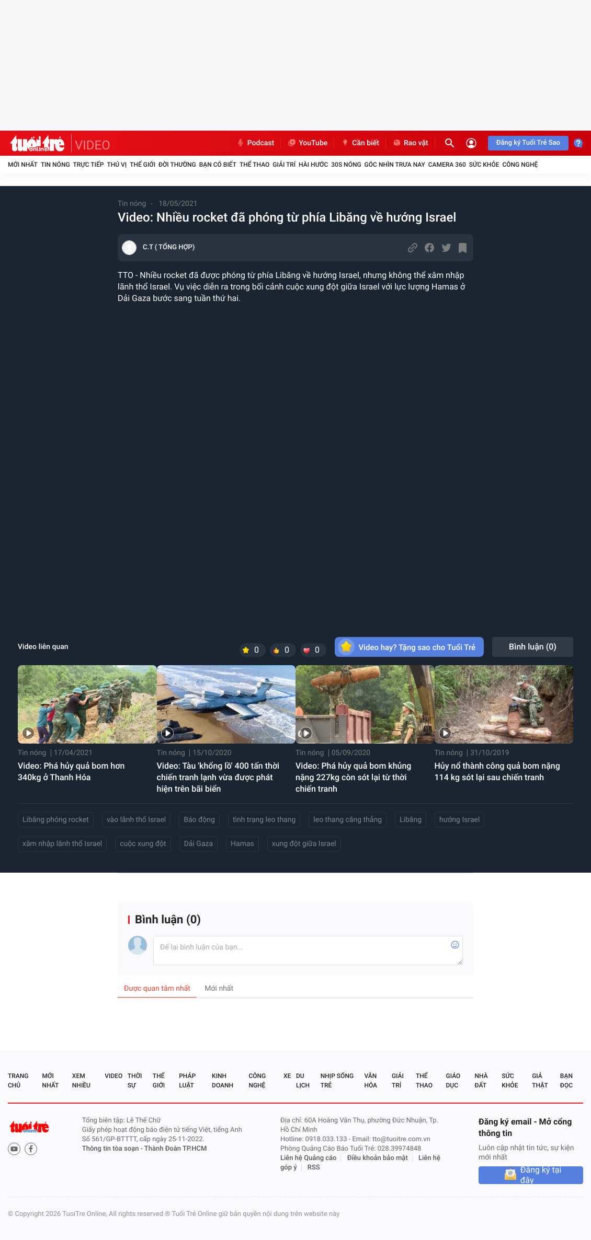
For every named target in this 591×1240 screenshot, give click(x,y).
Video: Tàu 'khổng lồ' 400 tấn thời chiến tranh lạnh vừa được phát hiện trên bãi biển (218, 777)
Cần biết (359, 143)
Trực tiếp (88, 164)
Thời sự (135, 1080)
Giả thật (540, 1080)
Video (113, 1076)
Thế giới (142, 164)
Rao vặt (410, 143)
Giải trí (284, 164)
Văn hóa (370, 1080)
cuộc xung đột (143, 844)
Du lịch (303, 1080)
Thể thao (254, 164)
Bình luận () (532, 647)
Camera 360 (447, 164)
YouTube (307, 143)
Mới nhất (23, 164)
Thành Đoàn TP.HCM (175, 1149)
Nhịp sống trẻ (337, 1080)
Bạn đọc (566, 1080)
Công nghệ (520, 164)
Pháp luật (187, 1080)
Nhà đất (480, 1080)
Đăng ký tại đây (541, 1175)
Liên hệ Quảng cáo (308, 1158)
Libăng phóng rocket (55, 820)
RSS (314, 1168)
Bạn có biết (217, 164)
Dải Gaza (198, 844)
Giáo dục (453, 1080)
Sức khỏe (484, 164)
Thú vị (117, 164)
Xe (287, 1076)
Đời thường (177, 164)
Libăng (411, 820)
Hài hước (313, 164)
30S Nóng (346, 164)
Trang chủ (18, 1080)
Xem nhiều (81, 1080)
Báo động (199, 820)
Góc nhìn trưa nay (395, 164)
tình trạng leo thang (264, 820)
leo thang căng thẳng (347, 820)
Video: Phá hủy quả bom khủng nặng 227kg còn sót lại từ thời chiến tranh (353, 777)
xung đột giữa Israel (304, 844)
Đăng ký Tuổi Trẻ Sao (528, 143)
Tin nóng (55, 164)
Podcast (255, 143)
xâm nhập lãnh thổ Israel (62, 844)
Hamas (242, 844)
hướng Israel (459, 820)
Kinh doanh (222, 1080)
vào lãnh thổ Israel (136, 820)
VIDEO (92, 145)
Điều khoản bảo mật (377, 1158)
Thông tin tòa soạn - (113, 1149)
